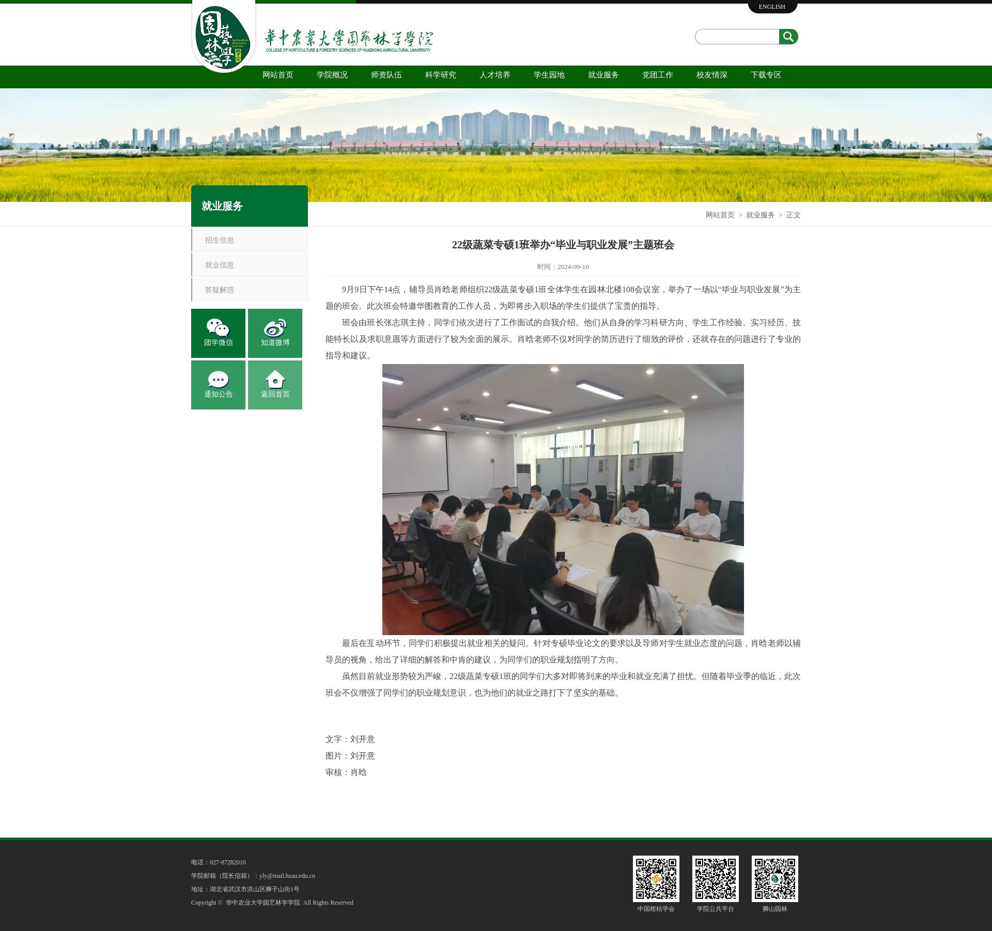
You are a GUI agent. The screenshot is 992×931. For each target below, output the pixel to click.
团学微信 (218, 342)
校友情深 (711, 75)
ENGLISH (772, 6)
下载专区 (766, 75)
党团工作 (657, 75)
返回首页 (275, 394)
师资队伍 (386, 75)
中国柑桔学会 (656, 908)
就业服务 (603, 75)
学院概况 (332, 75)
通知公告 (218, 394)
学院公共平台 (715, 908)
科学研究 (440, 75)
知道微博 (275, 342)
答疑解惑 (219, 290)
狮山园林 (775, 908)
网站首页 (277, 75)
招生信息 (219, 240)
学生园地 (549, 75)
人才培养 (494, 75)
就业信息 (219, 265)
